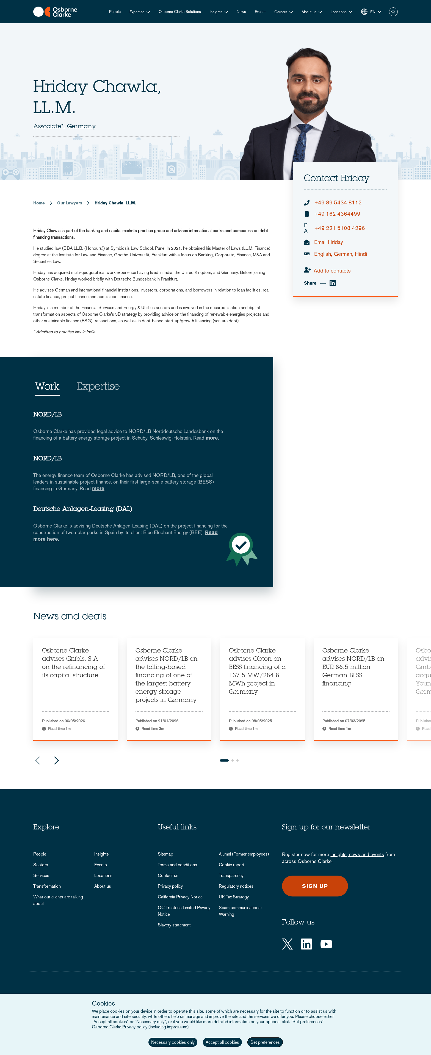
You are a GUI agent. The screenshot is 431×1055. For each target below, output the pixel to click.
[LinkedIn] (306, 944)
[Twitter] (287, 944)
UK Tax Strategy (234, 896)
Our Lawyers (69, 203)
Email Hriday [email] (328, 242)
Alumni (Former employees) (244, 854)
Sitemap (165, 854)
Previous (37, 760)
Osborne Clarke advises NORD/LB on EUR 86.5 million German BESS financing (353, 667)
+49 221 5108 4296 (334, 228)
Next (57, 760)
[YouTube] (326, 944)
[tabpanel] (75, 689)
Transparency (231, 875)
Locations (103, 875)
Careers (280, 12)
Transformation (47, 886)
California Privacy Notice (180, 896)
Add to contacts (332, 270)
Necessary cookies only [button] (173, 1042)
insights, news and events (357, 854)
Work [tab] (47, 387)
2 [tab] (232, 760)
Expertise (136, 12)
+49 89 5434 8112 (338, 203)
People (115, 11)
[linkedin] (333, 283)
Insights (216, 12)
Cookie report (231, 864)
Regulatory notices (236, 886)
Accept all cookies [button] (222, 1042)
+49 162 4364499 (337, 214)
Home (39, 203)
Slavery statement (174, 925)
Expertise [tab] (98, 387)
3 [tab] (237, 760)
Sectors (40, 864)
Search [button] (393, 11)
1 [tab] (224, 760)
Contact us (168, 875)
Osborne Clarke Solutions (180, 11)
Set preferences (265, 1042)
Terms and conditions (177, 864)
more (212, 438)
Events (260, 11)
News (241, 11)
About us (309, 12)
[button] (341, 11)
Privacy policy (170, 886)
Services (41, 875)
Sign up (315, 886)
